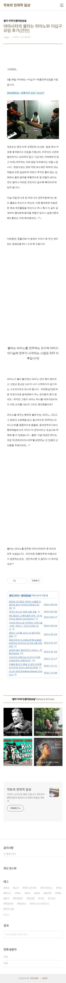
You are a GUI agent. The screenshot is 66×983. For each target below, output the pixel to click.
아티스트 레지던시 (40, 903)
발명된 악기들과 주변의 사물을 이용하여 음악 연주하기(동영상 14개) (25, 604)
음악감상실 (26, 595)
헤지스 (8, 893)
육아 (19, 893)
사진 (42, 898)
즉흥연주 (9, 903)
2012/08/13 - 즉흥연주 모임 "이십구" (25, 92)
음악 (7, 898)
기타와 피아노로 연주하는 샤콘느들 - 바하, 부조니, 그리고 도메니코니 (25, 626)
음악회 (48, 893)
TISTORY (34, 978)
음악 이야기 (14, 595)
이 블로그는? (10, 853)
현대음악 (18, 898)
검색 (59, 934)
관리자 (45, 978)
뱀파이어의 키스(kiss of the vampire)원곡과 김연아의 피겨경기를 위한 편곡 (25, 643)
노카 (16, 887)
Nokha (22, 903)
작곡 (7, 887)
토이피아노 (47, 887)
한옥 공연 (9, 909)
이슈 (60, 887)
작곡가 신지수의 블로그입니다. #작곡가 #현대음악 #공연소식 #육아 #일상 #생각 (26, 797)
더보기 (6, 915)
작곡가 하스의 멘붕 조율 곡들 (23, 612)
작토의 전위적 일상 (17, 5)
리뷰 (28, 893)
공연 (38, 893)
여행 (59, 893)
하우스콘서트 (30, 887)
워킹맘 (31, 898)
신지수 (52, 898)
